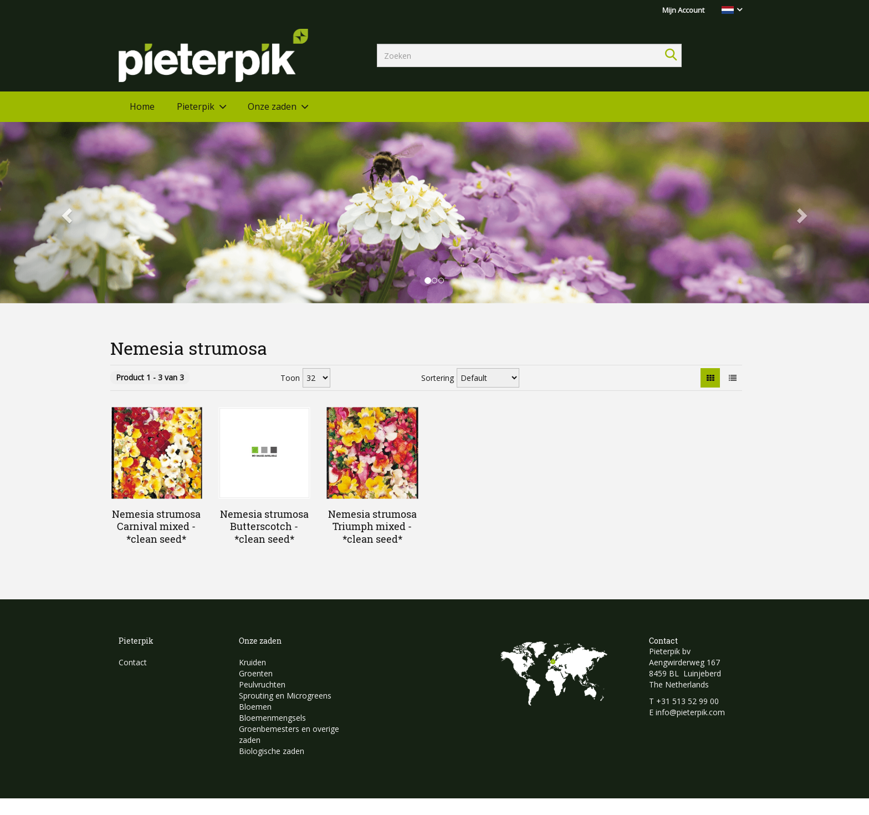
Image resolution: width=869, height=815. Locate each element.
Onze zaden (272, 106)
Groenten (256, 673)
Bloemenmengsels (272, 717)
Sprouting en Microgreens (285, 695)
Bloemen (255, 706)
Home (142, 106)
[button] (65, 212)
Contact (133, 662)
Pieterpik (195, 106)
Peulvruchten (262, 684)
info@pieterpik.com (690, 712)
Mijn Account (683, 10)
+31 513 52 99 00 (687, 701)
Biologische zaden (271, 751)
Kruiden (252, 662)
